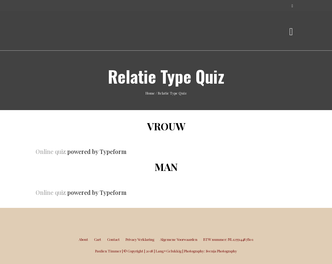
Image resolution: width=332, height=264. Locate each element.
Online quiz (51, 151)
